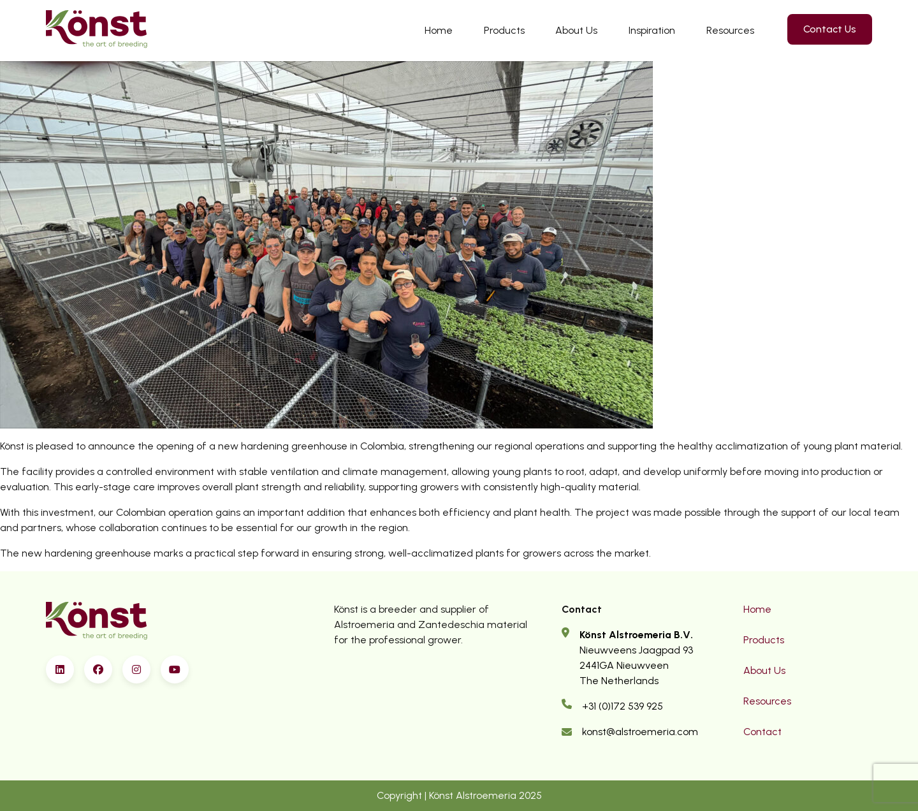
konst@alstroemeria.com (640, 732)
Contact (762, 732)
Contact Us (829, 29)
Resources (730, 30)
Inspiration (652, 30)
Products (504, 30)
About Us (576, 30)
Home (439, 30)
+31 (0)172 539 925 (622, 706)
